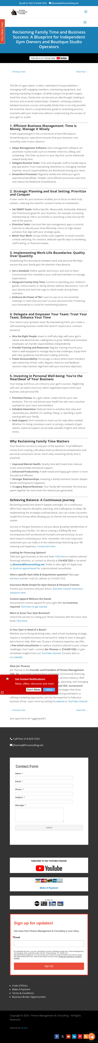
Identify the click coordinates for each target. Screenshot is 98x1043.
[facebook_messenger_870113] (91, 1036)
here (16, 578)
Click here (60, 556)
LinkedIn (17, 657)
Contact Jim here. (46, 546)
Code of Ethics (20, 985)
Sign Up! (49, 966)
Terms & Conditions (23, 993)
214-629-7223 (40, 3)
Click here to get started (34, 606)
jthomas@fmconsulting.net (29, 564)
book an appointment (25, 568)
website (60, 701)
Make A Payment (21, 989)
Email (17, 937)
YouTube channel (51, 653)
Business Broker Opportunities (29, 996)
